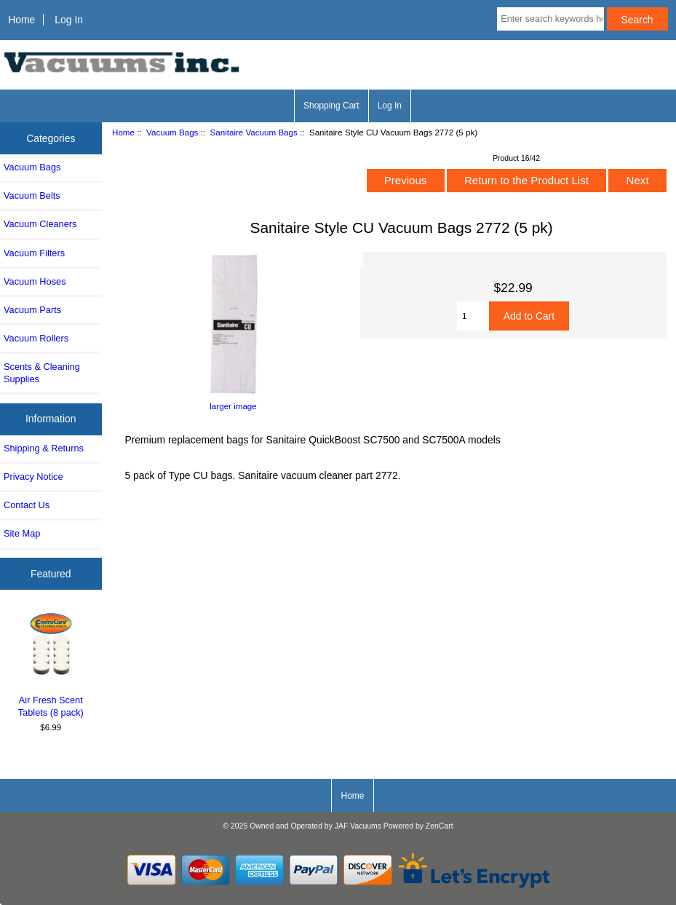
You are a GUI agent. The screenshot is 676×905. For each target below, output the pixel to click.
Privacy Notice (33, 476)
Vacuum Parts (32, 309)
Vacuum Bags (172, 132)
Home (21, 19)
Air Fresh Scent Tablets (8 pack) (51, 663)
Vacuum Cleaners (40, 223)
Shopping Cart (331, 105)
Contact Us (26, 504)
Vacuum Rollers (36, 338)
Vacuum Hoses (35, 281)
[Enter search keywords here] (550, 19)
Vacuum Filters (34, 253)
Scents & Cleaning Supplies (42, 372)
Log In (69, 19)
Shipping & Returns (44, 448)
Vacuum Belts (32, 195)
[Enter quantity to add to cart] (473, 316)
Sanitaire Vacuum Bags (254, 132)
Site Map (22, 533)
